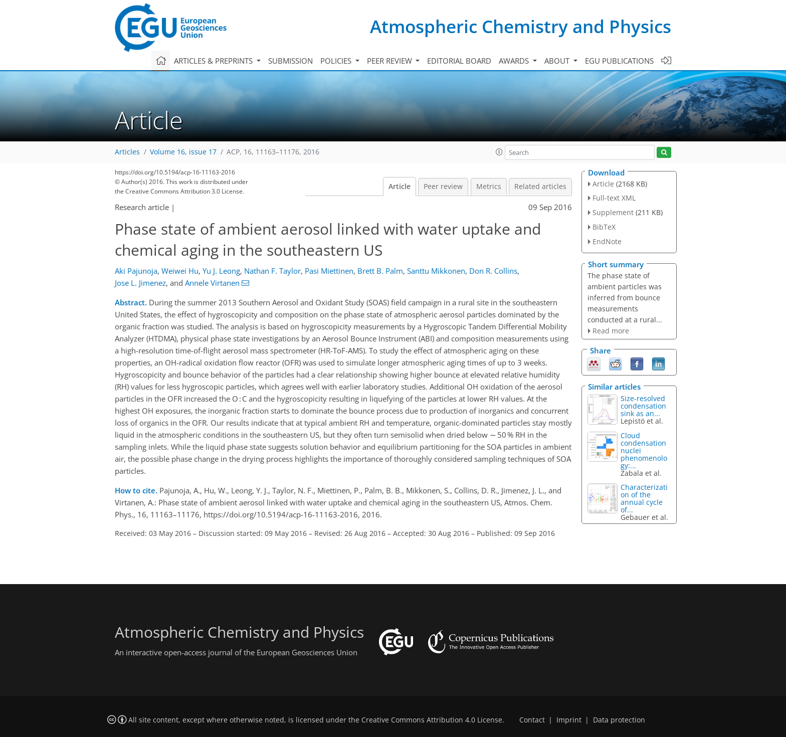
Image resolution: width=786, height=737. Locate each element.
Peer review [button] (390, 61)
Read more (611, 330)
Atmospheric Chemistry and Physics (520, 26)
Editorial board (459, 61)
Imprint (568, 719)
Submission (290, 61)
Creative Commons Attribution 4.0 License (431, 719)
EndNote (607, 241)
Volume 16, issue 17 (183, 151)
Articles (127, 151)
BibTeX (604, 227)
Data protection (619, 719)
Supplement (613, 212)
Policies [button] (336, 61)
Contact (532, 719)
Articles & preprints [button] (214, 61)
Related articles (540, 186)
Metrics (488, 186)
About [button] (557, 61)
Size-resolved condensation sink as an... (643, 406)
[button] (499, 151)
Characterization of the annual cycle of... (644, 498)
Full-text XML (614, 198)
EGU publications (619, 61)
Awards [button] (515, 61)
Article (399, 186)
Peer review (443, 186)
